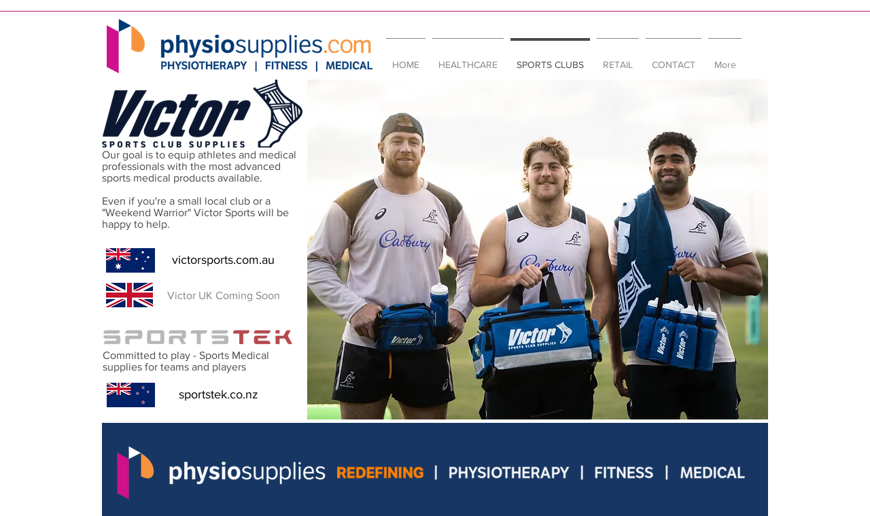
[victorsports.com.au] (223, 260)
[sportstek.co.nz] (218, 395)
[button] (223, 295)
